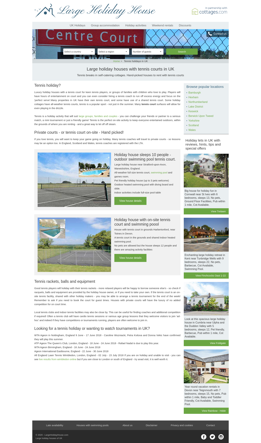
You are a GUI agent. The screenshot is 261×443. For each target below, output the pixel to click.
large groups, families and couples (98, 116)
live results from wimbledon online (57, 359)
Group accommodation (105, 25)
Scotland (193, 125)
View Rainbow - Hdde (214, 410)
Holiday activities (135, 25)
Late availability (54, 425)
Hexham (193, 97)
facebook (203, 436)
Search (182, 51)
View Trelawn (218, 211)
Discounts (185, 25)
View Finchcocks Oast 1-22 (211, 275)
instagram (221, 436)
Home (116, 61)
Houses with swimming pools (93, 425)
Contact (210, 425)
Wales (192, 130)
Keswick (193, 111)
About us (127, 425)
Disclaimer (151, 425)
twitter (212, 436)
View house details (130, 200)
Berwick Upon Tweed (200, 116)
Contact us (220, 33)
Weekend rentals (162, 25)
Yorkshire (193, 120)
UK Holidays (77, 25)
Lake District (195, 106)
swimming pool (159, 172)
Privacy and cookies (182, 425)
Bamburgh (194, 92)
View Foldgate (218, 343)
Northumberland (198, 102)
